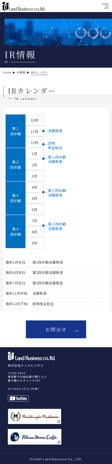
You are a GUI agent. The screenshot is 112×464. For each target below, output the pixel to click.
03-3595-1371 (18, 389)
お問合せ (56, 329)
